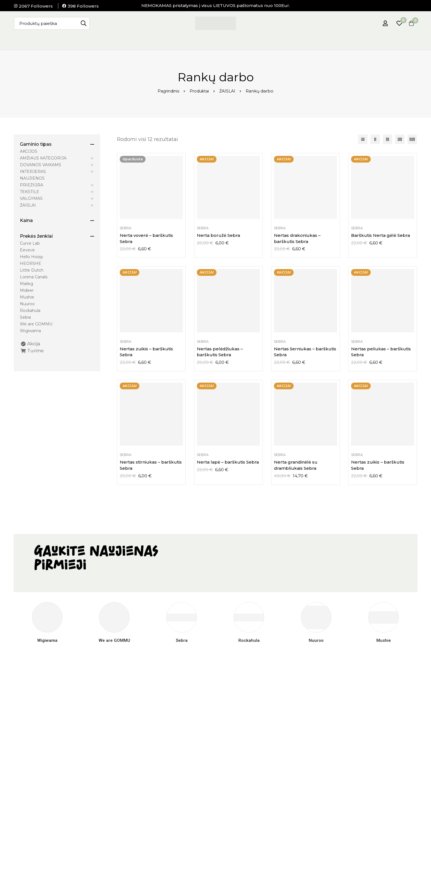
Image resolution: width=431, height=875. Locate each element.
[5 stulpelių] (412, 139)
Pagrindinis (167, 91)
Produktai (199, 91)
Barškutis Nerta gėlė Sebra (380, 235)
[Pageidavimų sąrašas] (396, 23)
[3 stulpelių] (387, 139)
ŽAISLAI (228, 91)
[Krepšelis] (410, 23)
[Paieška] (83, 23)
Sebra (126, 228)
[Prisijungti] (382, 23)
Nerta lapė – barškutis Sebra (228, 462)
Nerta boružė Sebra (218, 235)
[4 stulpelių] (400, 139)
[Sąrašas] (363, 139)
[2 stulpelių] (375, 139)
